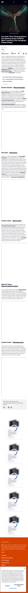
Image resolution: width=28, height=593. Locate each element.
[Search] (14, 2)
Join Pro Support (5, 560)
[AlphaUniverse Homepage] (2, 2)
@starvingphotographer (9, 286)
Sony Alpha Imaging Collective (8, 225)
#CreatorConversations (6, 71)
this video (24, 237)
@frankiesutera (18, 342)
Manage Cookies (13, 588)
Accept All (7, 585)
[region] (13, 579)
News (3, 565)
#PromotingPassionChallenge (8, 104)
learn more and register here (18, 177)
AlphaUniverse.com (6, 69)
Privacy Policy (13, 581)
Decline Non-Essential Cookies (18, 585)
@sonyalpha (12, 72)
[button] (25, 2)
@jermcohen (17, 221)
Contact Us (3, 555)
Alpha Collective (22, 289)
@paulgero (13, 153)
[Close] (24, 568)
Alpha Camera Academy (7, 557)
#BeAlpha (10, 68)
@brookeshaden (19, 87)
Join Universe (5, 562)
